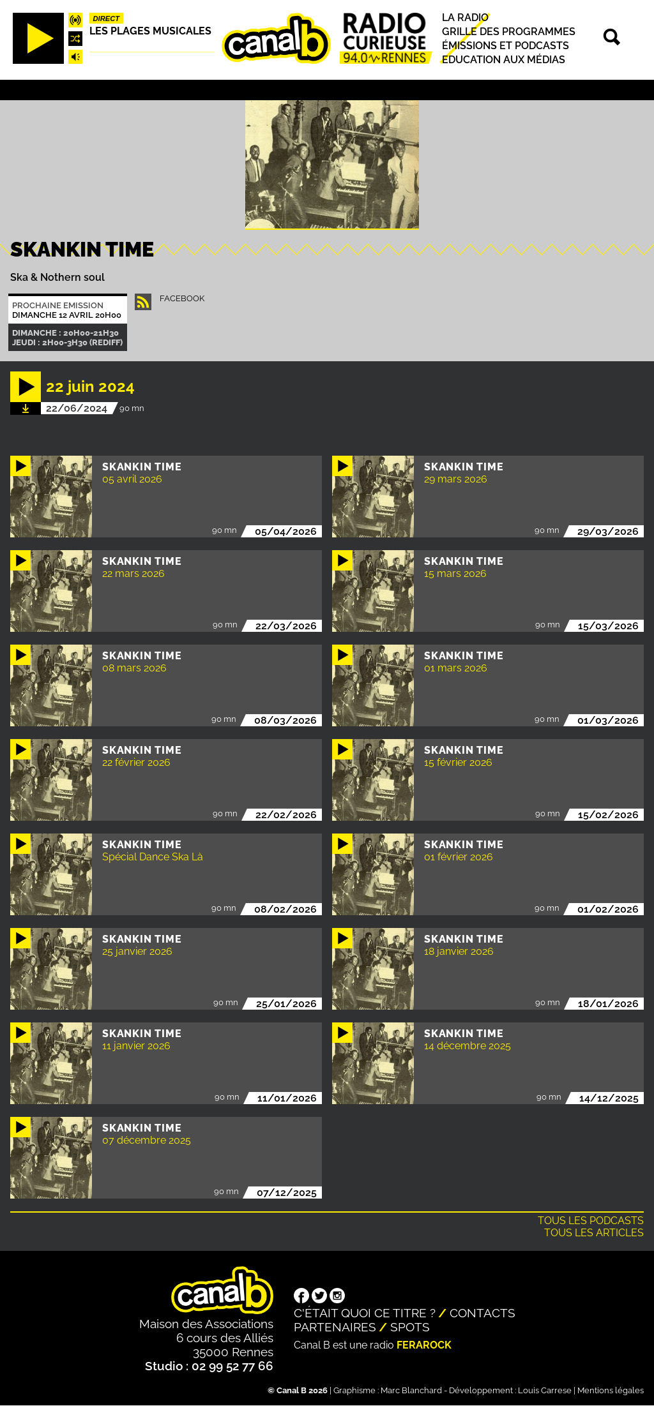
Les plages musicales (150, 31)
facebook (182, 298)
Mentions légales (610, 1390)
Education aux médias (503, 60)
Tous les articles (594, 1233)
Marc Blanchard (411, 1390)
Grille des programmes (508, 32)
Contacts (482, 1313)
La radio (465, 17)
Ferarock (424, 1345)
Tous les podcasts (591, 1221)
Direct (106, 18)
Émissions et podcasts (505, 46)
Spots (410, 1327)
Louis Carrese (545, 1390)
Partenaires (335, 1327)
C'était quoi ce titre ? (365, 1313)
